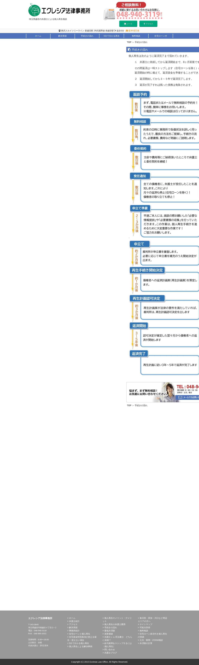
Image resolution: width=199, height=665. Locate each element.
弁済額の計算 (146, 643)
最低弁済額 (109, 630)
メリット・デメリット (62, 40)
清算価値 (108, 634)
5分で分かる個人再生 (79, 643)
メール (128, 24)
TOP (129, 42)
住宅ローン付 (160, 36)
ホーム (38, 36)
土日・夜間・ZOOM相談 (151, 640)
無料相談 (136, 36)
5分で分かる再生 (112, 36)
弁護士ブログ (110, 652)
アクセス (148, 24)
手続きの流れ (87, 36)
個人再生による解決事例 (80, 646)
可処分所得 (145, 627)
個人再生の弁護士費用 (114, 624)
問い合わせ (109, 649)
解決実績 (62, 36)
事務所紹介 (74, 630)
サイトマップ (146, 624)
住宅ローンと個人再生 (79, 634)
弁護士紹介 (38, 40)
